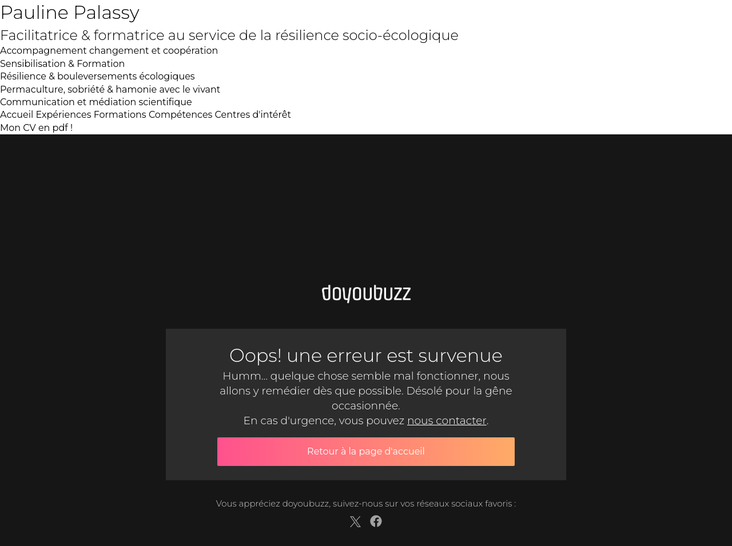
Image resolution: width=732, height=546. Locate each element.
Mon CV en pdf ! (36, 127)
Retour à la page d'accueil (366, 451)
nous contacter (447, 420)
